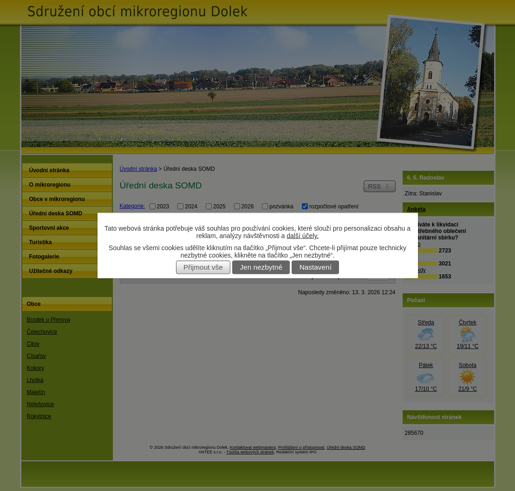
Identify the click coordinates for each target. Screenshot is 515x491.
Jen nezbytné (261, 267)
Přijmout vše (203, 267)
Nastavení (316, 267)
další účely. (303, 235)
